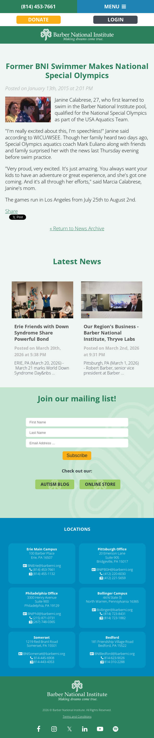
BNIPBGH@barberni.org (114, 569)
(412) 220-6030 (114, 573)
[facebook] (38, 729)
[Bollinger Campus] (112, 593)
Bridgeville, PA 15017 (112, 561)
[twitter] (69, 729)
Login (116, 19)
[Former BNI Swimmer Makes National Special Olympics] (28, 120)
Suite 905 (112, 557)
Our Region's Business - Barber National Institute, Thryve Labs (112, 299)
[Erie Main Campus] (42, 549)
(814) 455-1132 (44, 573)
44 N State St (112, 597)
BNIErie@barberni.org (44, 565)
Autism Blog (55, 484)
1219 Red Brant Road (42, 641)
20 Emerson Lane (112, 553)
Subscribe (76, 455)
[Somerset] (42, 637)
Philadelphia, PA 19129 (41, 605)
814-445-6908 (44, 657)
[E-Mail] (77, 443)
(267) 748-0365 (44, 621)
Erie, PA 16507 (41, 557)
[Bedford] (112, 637)
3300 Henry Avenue (42, 597)
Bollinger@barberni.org (115, 609)
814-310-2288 (114, 661)
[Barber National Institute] (77, 35)
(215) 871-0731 (44, 617)
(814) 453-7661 (38, 6)
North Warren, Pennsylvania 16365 (112, 601)
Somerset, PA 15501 (42, 645)
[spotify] (115, 729)
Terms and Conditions (77, 716)
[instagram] (54, 729)
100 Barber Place (41, 553)
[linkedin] (84, 729)
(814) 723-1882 (114, 617)
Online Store (100, 484)
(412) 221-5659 (114, 577)
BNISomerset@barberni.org (44, 653)
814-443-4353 (44, 661)
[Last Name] (77, 432)
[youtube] (100, 729)
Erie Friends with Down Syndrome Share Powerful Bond (42, 299)
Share (11, 211)
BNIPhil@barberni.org (44, 613)
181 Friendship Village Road (112, 641)
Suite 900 (42, 601)
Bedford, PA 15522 (112, 645)
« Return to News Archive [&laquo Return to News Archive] (77, 228)
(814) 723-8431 (114, 613)
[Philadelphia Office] (42, 593)
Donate (38, 19)
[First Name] (77, 422)
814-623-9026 (114, 657)
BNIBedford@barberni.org (115, 653)
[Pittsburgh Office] (112, 549)
